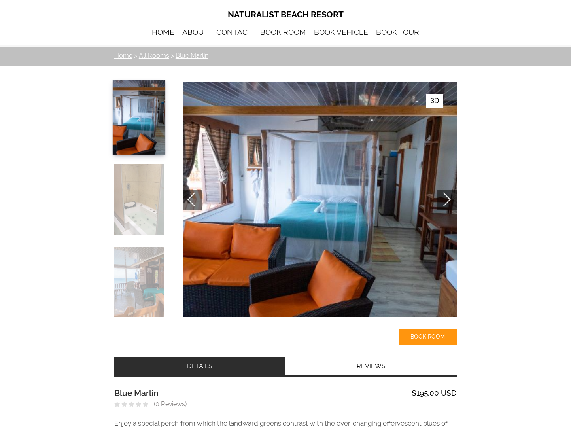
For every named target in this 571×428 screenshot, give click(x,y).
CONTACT (234, 32)
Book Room (427, 336)
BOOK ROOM (283, 32)
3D (434, 101)
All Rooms (154, 55)
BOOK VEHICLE (341, 32)
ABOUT (195, 32)
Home (123, 55)
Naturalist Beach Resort (286, 14)
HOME (163, 32)
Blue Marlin (192, 55)
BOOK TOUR (397, 32)
